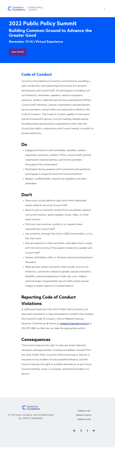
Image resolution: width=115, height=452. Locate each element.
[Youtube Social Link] (94, 430)
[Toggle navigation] (104, 9)
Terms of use (84, 420)
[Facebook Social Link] (87, 430)
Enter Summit (18, 52)
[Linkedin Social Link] (74, 430)
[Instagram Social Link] (81, 430)
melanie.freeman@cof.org (74, 323)
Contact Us (84, 411)
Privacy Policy (84, 415)
